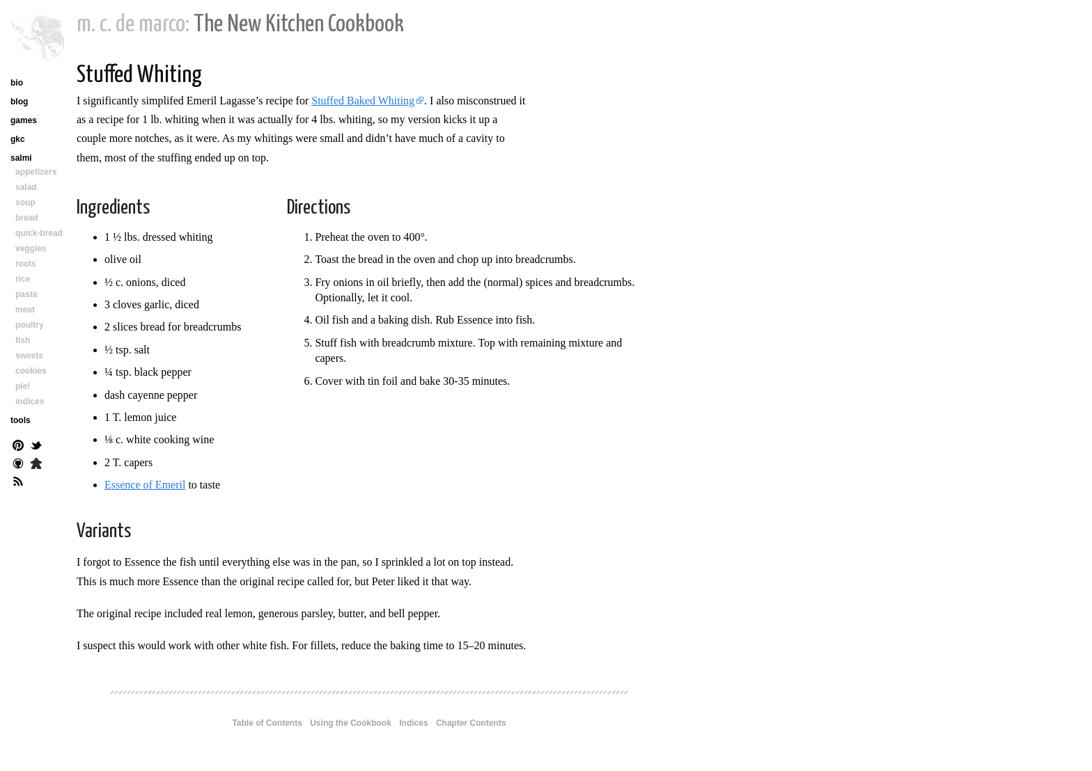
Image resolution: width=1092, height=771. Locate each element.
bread (26, 218)
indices (29, 401)
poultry (29, 325)
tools (20, 420)
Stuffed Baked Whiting (362, 100)
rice (22, 279)
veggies (31, 248)
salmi (21, 158)
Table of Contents (267, 723)
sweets (29, 355)
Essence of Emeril (144, 485)
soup (25, 202)
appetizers (35, 172)
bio (16, 83)
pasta (26, 294)
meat (25, 310)
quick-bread (39, 233)
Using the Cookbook (350, 723)
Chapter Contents (471, 723)
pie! (22, 386)
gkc (17, 139)
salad (26, 187)
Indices (413, 723)
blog (19, 101)
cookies (31, 371)
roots (25, 264)
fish (22, 340)
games (23, 120)
